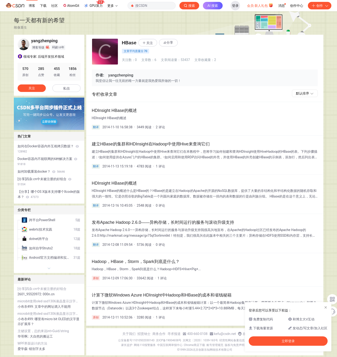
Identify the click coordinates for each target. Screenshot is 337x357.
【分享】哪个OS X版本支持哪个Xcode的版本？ (49, 194)
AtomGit (70, 5)
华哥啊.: (24, 336)
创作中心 (296, 6)
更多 (112, 6)
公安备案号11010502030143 (136, 340)
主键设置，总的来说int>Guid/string (43, 331)
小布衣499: (26, 306)
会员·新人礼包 (260, 5)
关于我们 (129, 334)
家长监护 (126, 345)
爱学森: (23, 349)
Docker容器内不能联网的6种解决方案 (47, 161)
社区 (54, 6)
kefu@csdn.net (225, 334)
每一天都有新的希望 (39, 20)
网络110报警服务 (144, 345)
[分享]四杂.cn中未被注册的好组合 (45, 181)
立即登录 (288, 341)
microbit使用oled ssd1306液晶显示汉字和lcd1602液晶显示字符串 (49, 301)
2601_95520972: (30, 294)
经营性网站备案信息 (232, 340)
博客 (32, 6)
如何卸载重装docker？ (41, 171)
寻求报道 (174, 334)
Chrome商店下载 (194, 345)
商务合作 (159, 334)
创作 (319, 6)
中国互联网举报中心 (169, 345)
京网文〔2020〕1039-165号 (200, 340)
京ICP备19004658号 (169, 340)
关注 (31, 88)
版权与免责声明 (234, 345)
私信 (66, 88)
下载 (43, 6)
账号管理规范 (214, 345)
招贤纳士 (144, 334)
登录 (235, 6)
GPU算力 (94, 4)
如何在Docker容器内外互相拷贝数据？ (48, 148)
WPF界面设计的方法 (32, 343)
